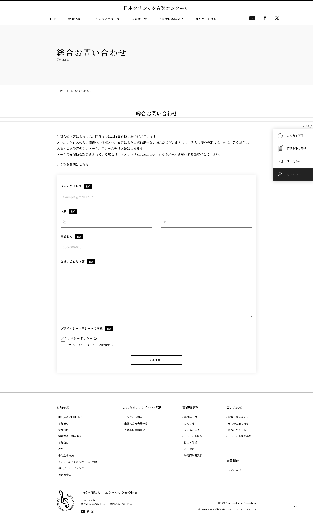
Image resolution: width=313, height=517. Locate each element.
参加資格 (63, 430)
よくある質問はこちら (73, 164)
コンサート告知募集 (239, 436)
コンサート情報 (206, 19)
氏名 (69, 211)
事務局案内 (190, 417)
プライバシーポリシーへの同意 (87, 328)
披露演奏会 (64, 474)
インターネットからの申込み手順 (77, 462)
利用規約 (189, 449)
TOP (53, 19)
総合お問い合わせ (81, 91)
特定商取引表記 (193, 455)
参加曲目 (63, 442)
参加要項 (74, 19)
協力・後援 (190, 442)
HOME (61, 91)
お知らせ (189, 423)
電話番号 (72, 236)
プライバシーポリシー (77, 338)
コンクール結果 (133, 417)
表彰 (60, 449)
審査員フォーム (237, 430)
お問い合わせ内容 (78, 261)
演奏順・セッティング (71, 468)
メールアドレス (76, 186)
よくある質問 (192, 430)
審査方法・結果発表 (70, 436)
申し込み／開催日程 (106, 19)
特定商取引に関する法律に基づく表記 (215, 509)
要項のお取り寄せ (238, 423)
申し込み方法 (66, 455)
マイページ (234, 470)
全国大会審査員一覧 (136, 423)
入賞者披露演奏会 (171, 19)
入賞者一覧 (139, 19)
